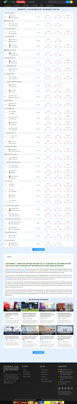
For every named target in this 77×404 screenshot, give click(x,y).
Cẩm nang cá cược (50, 5)
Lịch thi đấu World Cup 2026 (46, 381)
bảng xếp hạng (14, 270)
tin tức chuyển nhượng (9, 279)
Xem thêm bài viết (38, 352)
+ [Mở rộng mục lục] (70, 256)
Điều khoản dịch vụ (26, 374)
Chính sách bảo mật (27, 372)
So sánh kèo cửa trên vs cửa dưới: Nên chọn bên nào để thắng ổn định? (29, 338)
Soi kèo (42, 5)
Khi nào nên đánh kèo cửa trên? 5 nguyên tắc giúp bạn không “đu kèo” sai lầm (65, 338)
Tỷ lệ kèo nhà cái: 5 (44, 369)
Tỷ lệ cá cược (8, 5)
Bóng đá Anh (11, 318)
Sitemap (60, 399)
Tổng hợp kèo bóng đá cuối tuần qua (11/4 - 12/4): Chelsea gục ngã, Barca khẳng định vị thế (29, 315)
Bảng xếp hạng (25, 5)
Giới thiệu (25, 369)
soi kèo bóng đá (25, 270)
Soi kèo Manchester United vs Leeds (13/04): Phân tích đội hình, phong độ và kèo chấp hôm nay (65, 315)
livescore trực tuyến (67, 277)
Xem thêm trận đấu (38, 249)
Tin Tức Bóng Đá (34, 5)
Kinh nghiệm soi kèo (12, 340)
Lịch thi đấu (16, 5)
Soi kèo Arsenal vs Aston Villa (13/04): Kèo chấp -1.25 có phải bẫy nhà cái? (11, 315)
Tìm (67, 1)
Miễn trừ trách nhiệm (27, 376)
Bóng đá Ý (45, 318)
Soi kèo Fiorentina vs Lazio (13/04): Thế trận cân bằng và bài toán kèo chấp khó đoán (47, 315)
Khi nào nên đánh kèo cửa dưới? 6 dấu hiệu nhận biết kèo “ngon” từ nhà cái (47, 338)
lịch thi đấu (68, 269)
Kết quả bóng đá (44, 374)
